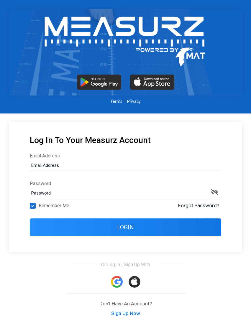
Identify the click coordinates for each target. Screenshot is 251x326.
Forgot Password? (198, 205)
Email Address (45, 156)
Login (125, 227)
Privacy (134, 101)
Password (40, 183)
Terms (116, 101)
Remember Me (49, 206)
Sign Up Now (125, 313)
